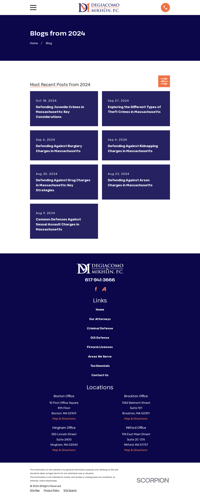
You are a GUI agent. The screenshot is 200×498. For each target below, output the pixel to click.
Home (100, 309)
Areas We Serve (100, 356)
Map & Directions (64, 418)
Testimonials (100, 366)
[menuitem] (35, 490)
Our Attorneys (100, 319)
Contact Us (100, 375)
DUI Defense (100, 337)
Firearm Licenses (100, 347)
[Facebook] (96, 289)
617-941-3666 (100, 280)
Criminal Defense (100, 328)
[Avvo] (104, 289)
